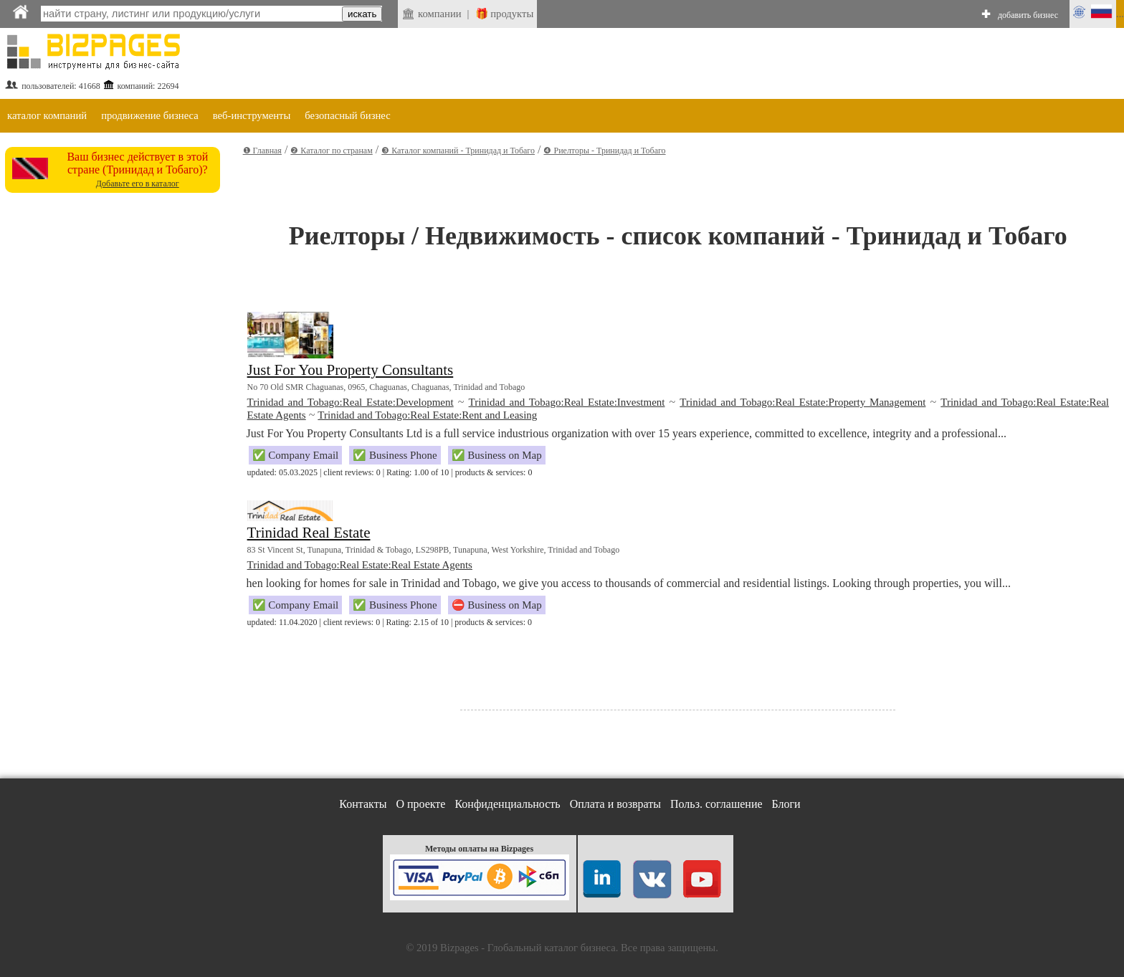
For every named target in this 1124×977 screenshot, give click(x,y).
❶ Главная (262, 151)
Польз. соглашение (716, 804)
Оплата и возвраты (615, 804)
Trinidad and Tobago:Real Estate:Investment (567, 402)
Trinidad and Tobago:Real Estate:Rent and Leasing (427, 415)
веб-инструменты (252, 115)
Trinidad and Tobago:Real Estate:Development (350, 402)
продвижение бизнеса (150, 115)
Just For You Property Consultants (350, 369)
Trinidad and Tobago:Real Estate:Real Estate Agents (359, 565)
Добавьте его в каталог (137, 183)
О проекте (420, 804)
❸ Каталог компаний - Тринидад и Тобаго (458, 151)
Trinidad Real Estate (309, 532)
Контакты (362, 804)
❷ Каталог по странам (331, 151)
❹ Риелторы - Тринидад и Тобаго (604, 151)
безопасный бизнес (347, 115)
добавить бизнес (1028, 15)
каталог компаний (47, 115)
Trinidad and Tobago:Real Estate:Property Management (802, 402)
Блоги (786, 804)
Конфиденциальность (507, 804)
